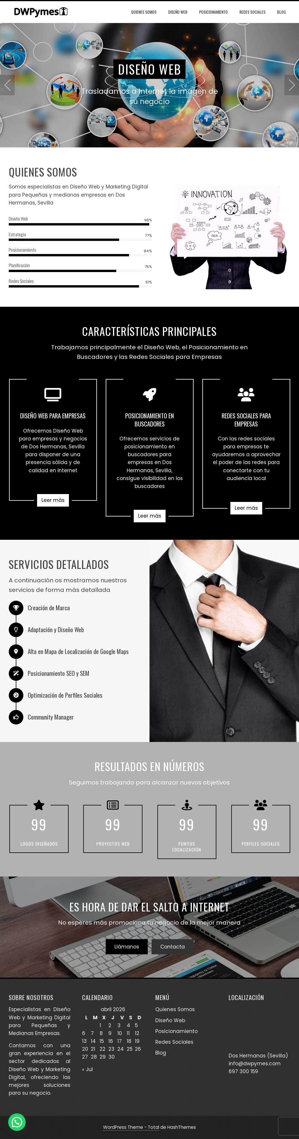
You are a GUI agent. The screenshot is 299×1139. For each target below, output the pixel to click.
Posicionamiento (213, 12)
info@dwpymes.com (255, 1063)
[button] (17, 1122)
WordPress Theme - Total (131, 1127)
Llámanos (126, 946)
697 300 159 (243, 1071)
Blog (281, 12)
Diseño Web (177, 12)
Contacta (172, 946)
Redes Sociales (252, 12)
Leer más (53, 500)
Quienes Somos (144, 12)
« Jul (87, 1069)
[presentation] (7, 85)
